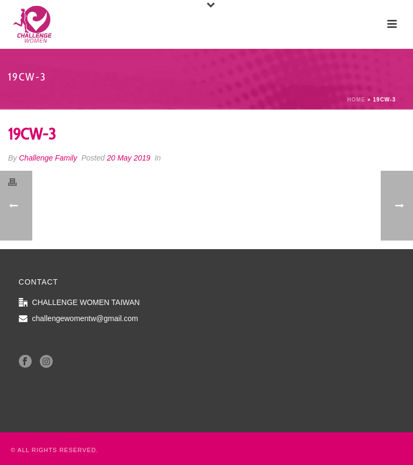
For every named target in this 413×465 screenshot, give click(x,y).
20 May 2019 (129, 158)
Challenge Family (48, 158)
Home (356, 100)
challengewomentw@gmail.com (85, 318)
